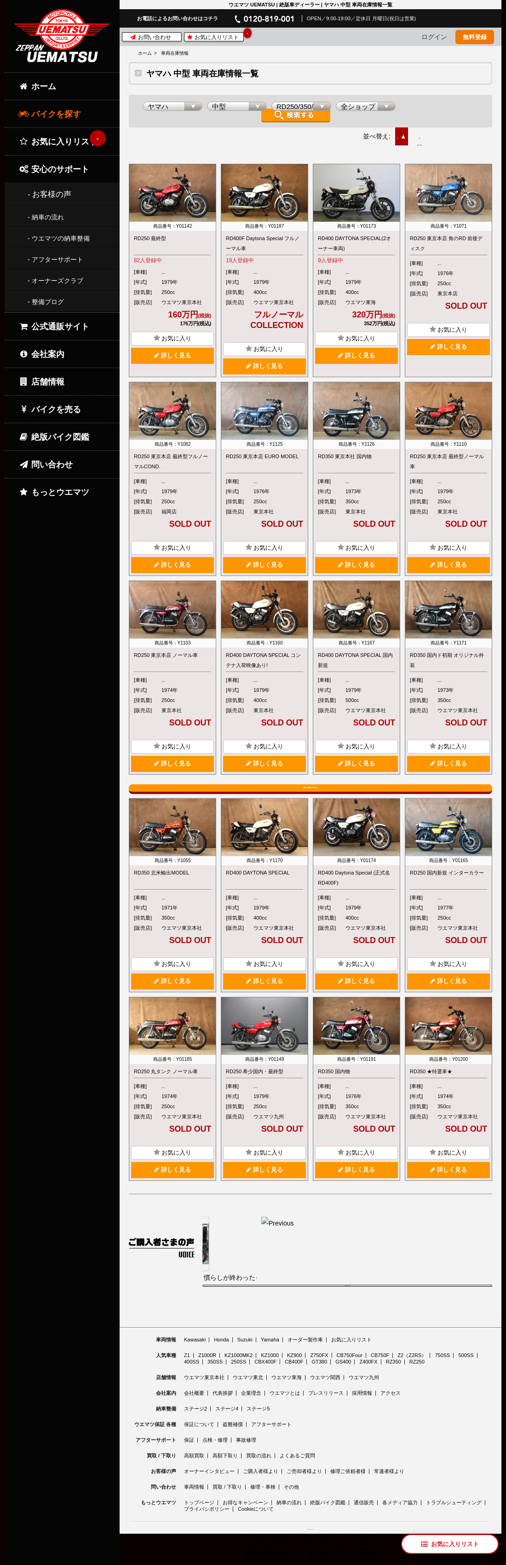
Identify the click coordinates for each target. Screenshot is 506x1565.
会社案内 (41, 354)
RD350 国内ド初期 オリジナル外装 (447, 655)
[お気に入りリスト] (450, 1544)
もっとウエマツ (53, 492)
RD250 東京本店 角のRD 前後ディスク (446, 238)
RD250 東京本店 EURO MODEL (262, 451)
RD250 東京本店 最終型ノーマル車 (447, 456)
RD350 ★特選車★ (431, 1082)
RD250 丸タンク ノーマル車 (166, 1082)
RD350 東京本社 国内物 (345, 451)
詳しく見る (172, 350)
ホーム (145, 53)
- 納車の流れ (46, 217)
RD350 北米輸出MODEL (161, 883)
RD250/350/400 (179, 267)
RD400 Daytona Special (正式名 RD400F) (354, 889)
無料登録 (475, 37)
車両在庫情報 (175, 53)
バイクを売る (49, 409)
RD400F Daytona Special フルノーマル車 (262, 238)
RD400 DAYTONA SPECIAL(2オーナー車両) (354, 238)
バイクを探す (49, 114)
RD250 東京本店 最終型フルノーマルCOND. (171, 456)
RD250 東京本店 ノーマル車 (166, 650)
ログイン (434, 36)
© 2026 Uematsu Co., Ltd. (310, 1559)
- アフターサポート (55, 259)
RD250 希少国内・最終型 (254, 1082)
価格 (436, 131)
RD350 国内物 (334, 1082)
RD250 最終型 (150, 233)
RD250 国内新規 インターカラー (447, 883)
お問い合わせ (151, 37)
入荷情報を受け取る (310, 788)
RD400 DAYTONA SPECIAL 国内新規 (355, 655)
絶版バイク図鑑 (53, 437)
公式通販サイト (53, 326)
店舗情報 (41, 381)
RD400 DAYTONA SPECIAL (257, 883)
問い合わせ (45, 464)
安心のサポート (53, 169)
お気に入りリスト (214, 36)
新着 (403, 131)
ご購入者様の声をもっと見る (347, 1313)
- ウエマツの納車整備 (59, 238)
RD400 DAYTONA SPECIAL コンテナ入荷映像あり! (263, 655)
